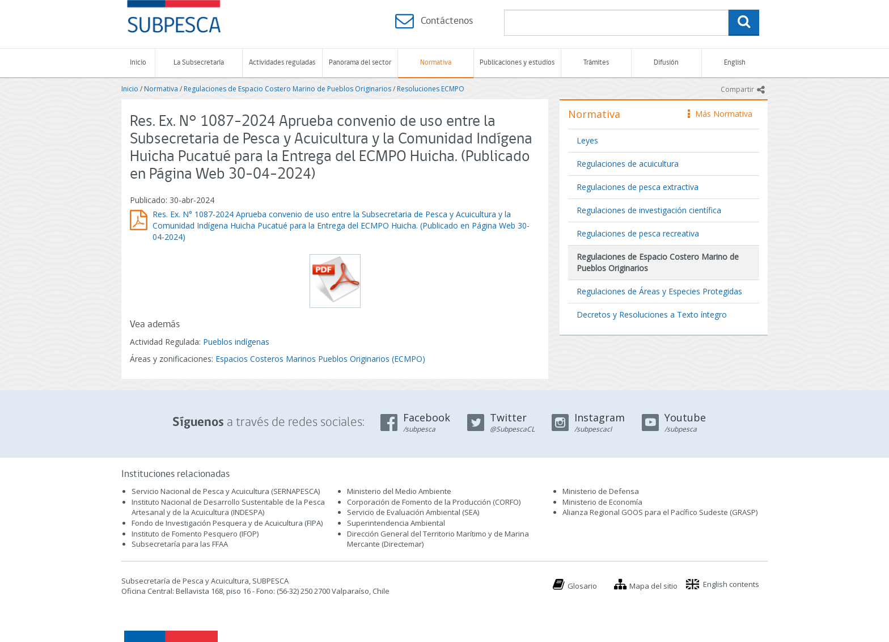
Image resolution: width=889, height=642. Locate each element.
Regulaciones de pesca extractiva (637, 186)
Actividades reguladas (282, 62)
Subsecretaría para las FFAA (180, 544)
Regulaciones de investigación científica (649, 210)
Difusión (666, 62)
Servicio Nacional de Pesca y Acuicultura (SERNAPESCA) (226, 491)
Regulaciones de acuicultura (628, 163)
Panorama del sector (360, 62)
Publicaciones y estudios (517, 62)
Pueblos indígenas (236, 341)
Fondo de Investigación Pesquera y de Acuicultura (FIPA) (227, 523)
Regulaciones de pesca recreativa (638, 233)
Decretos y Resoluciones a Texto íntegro (652, 314)
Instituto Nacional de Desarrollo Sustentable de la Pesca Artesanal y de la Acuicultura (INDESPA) (228, 507)
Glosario (582, 586)
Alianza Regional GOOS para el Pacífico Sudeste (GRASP (659, 512)
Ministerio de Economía (602, 502)
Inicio (138, 62)
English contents (731, 584)
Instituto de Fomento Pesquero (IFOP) (195, 534)
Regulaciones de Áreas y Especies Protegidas (659, 291)
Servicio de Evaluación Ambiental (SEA (412, 512)
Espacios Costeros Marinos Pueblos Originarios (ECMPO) (320, 358)
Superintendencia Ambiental (396, 523)
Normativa (435, 62)
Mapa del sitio (653, 586)
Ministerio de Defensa (600, 491)
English (735, 62)
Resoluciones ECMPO (430, 89)
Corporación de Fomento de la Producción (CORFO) (433, 502)
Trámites (596, 62)
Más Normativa (720, 113)
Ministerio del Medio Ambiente (399, 491)
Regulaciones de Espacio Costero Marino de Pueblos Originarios (287, 89)
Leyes (587, 140)
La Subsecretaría (198, 62)
